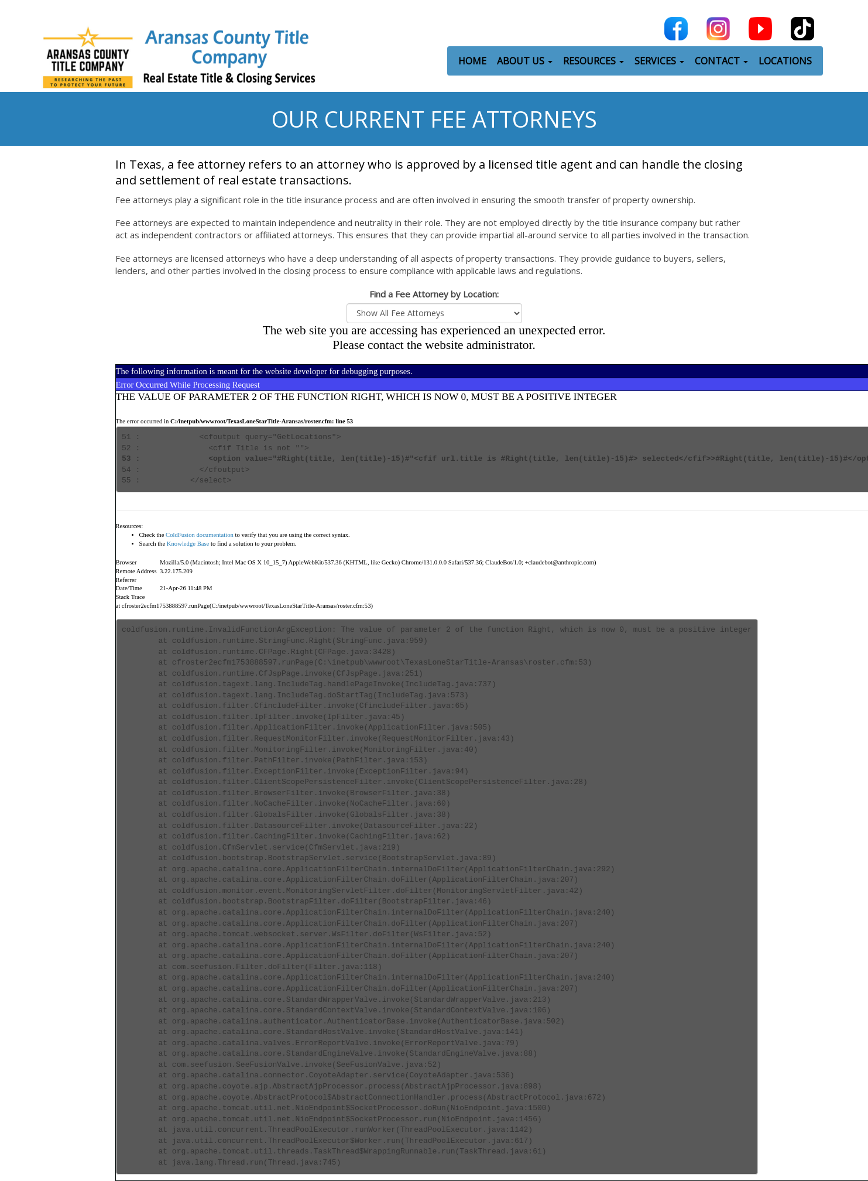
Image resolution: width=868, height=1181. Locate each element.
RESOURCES (593, 59)
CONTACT (721, 59)
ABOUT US (525, 59)
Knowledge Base (188, 543)
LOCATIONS (785, 59)
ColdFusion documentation (200, 535)
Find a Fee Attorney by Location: (434, 294)
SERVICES (659, 59)
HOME (472, 59)
